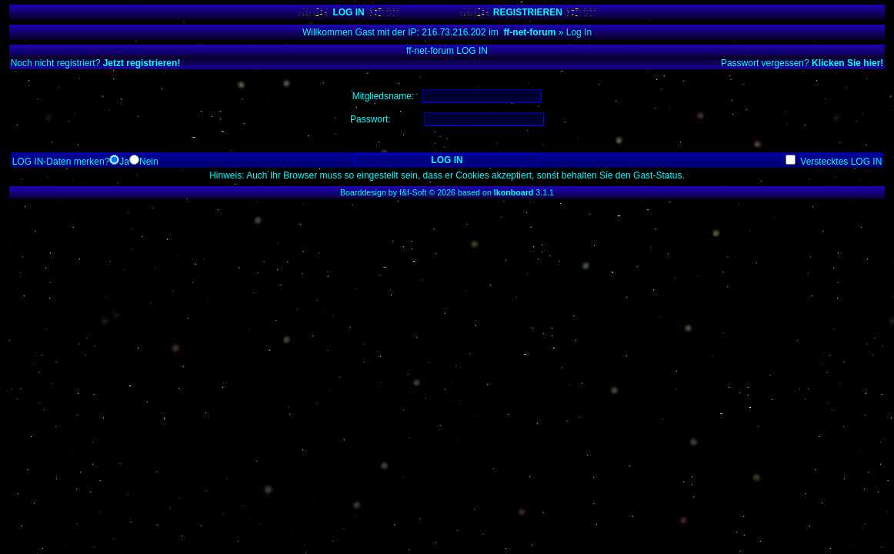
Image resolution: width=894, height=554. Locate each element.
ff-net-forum (529, 32)
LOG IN (348, 12)
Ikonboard (514, 192)
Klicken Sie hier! (847, 63)
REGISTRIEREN (527, 12)
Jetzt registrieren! (142, 63)
